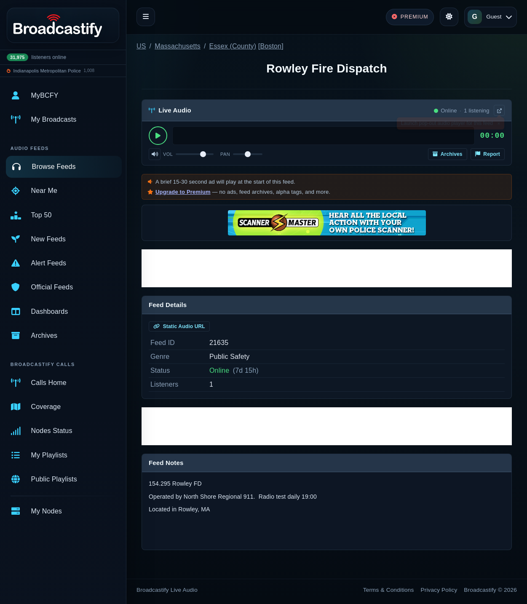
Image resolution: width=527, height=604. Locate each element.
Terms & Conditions (388, 590)
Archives (448, 154)
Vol (168, 154)
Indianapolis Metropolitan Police (47, 70)
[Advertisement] (327, 268)
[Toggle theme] (449, 17)
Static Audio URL (179, 326)
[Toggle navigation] (145, 17)
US (141, 46)
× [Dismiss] (498, 125)
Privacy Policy (439, 590)
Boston (270, 46)
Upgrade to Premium (183, 192)
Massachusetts (178, 46)
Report (487, 154)
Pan (225, 154)
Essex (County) (233, 46)
